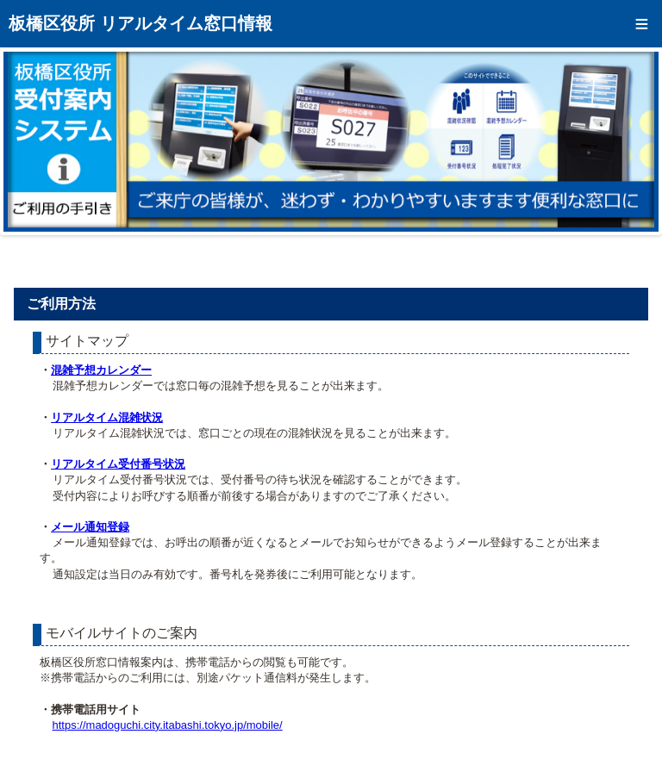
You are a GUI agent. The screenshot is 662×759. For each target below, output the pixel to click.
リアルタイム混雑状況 (107, 417)
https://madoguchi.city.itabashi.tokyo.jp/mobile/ (168, 725)
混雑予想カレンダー (101, 370)
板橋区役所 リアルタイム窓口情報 (140, 23)
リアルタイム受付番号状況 (118, 463)
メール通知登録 (90, 526)
